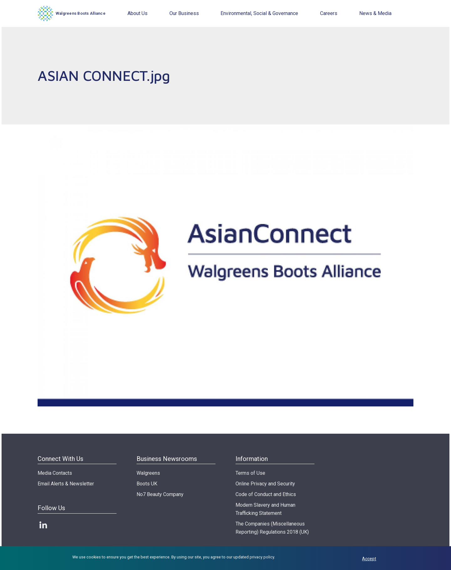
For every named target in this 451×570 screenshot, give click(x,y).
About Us (137, 13)
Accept (369, 558)
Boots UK (147, 484)
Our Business (184, 13)
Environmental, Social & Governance (259, 13)
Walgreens (148, 473)
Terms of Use (250, 473)
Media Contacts (55, 473)
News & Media (375, 13)
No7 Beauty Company (160, 494)
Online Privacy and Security (265, 484)
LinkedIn (43, 525)
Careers (328, 13)
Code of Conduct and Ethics (266, 494)
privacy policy (262, 557)
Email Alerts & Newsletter (66, 484)
